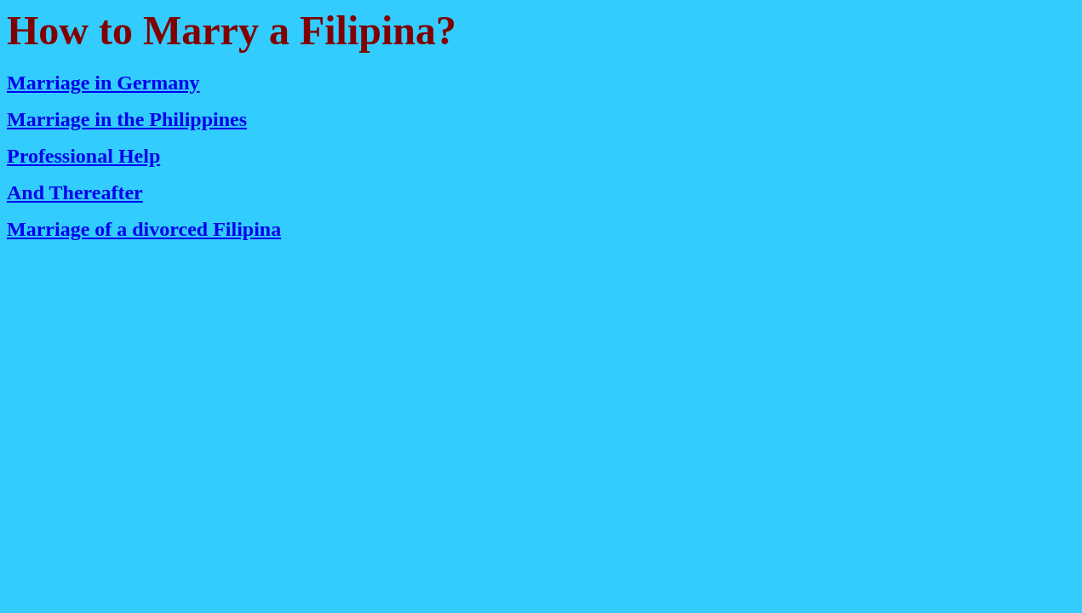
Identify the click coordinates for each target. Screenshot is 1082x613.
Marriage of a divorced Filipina (144, 229)
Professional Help (83, 156)
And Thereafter (75, 192)
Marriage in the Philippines (127, 119)
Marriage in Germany (103, 83)
